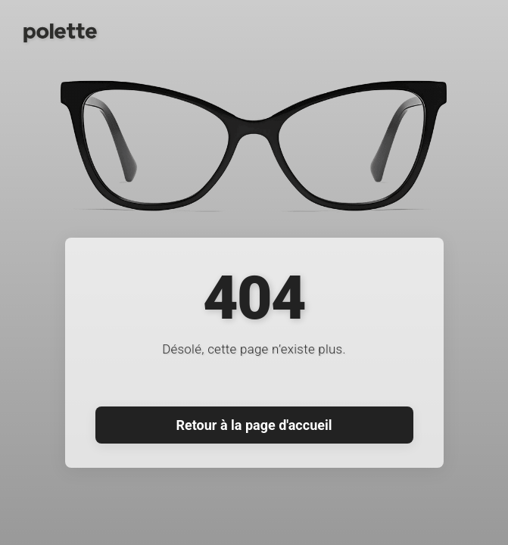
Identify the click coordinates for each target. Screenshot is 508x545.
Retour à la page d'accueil (254, 425)
